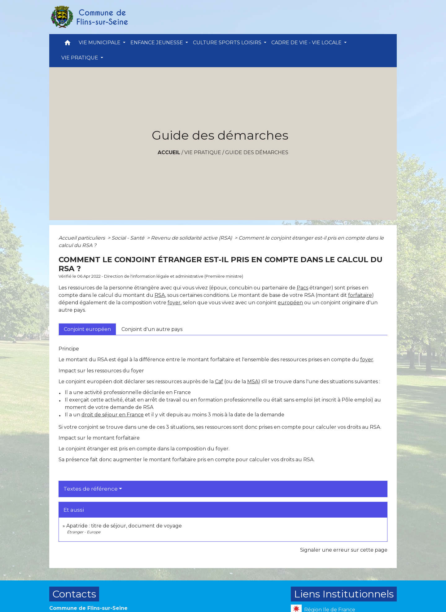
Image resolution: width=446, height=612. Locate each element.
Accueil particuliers (82, 238)
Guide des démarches (256, 152)
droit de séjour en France (112, 415)
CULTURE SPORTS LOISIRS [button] (228, 43)
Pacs (302, 288)
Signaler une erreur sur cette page (343, 550)
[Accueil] (89, 17)
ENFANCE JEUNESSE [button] (157, 43)
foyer (174, 303)
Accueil (169, 152)
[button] (67, 44)
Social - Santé (129, 238)
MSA (252, 381)
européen (290, 303)
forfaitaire (360, 295)
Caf (219, 381)
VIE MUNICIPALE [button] (100, 43)
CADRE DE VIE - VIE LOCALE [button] (307, 43)
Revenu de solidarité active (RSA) (192, 238)
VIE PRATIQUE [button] (80, 58)
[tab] (87, 329)
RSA (160, 295)
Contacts (74, 594)
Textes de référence (90, 489)
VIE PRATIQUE (202, 152)
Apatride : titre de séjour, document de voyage (124, 526)
